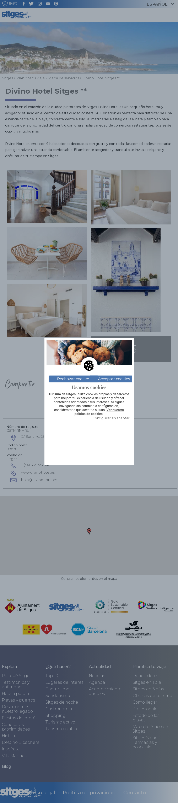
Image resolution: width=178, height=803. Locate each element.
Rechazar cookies (73, 379)
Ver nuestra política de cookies (99, 412)
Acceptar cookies (114, 379)
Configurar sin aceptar (111, 418)
